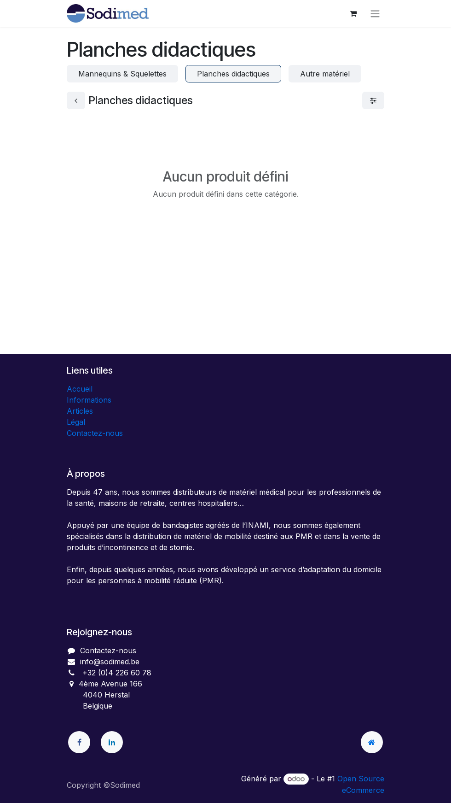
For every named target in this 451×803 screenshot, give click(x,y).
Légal (76, 422)
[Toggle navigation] (375, 13)
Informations (89, 399)
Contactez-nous (95, 433)
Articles (80, 411)
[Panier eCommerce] (353, 13)
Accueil (80, 388)
